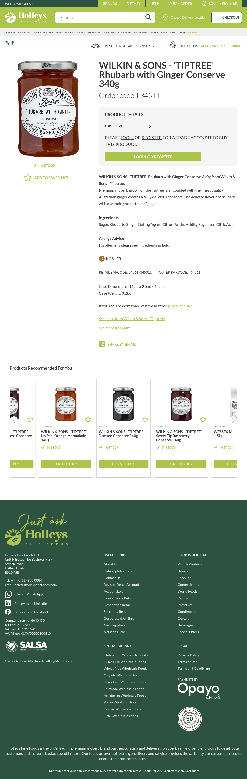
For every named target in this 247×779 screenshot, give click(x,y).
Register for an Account (121, 584)
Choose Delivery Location (188, 17)
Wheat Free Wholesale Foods (125, 668)
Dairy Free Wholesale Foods (125, 682)
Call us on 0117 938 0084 (219, 46)
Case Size (114, 126)
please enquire (180, 305)
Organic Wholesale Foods (123, 675)
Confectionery (43, 32)
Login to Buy (66, 464)
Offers (192, 32)
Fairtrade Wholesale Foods (124, 689)
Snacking (24, 32)
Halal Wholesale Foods (121, 716)
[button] (233, 420)
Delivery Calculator (163, 770)
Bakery (10, 32)
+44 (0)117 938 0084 (26, 580)
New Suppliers (114, 625)
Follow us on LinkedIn (30, 603)
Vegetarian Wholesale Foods (125, 695)
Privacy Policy (188, 655)
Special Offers (188, 632)
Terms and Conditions (194, 668)
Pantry (80, 32)
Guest (27, 4)
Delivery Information (119, 571)
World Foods (64, 32)
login (127, 137)
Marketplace (158, 32)
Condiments (111, 32)
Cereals (126, 32)
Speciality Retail (116, 611)
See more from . (132, 318)
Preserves (93, 32)
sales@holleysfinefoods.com (36, 585)
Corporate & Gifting (119, 618)
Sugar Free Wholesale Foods (125, 662)
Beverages (140, 32)
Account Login (114, 591)
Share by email (121, 344)
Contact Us (112, 578)
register (152, 137)
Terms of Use (187, 662)
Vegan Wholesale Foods (121, 702)
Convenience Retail (118, 598)
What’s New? (178, 32)
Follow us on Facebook (31, 612)
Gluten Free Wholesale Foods (126, 655)
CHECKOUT (231, 17)
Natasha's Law (114, 632)
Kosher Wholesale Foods (122, 709)
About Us (111, 564)
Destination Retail (117, 605)
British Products (190, 564)
